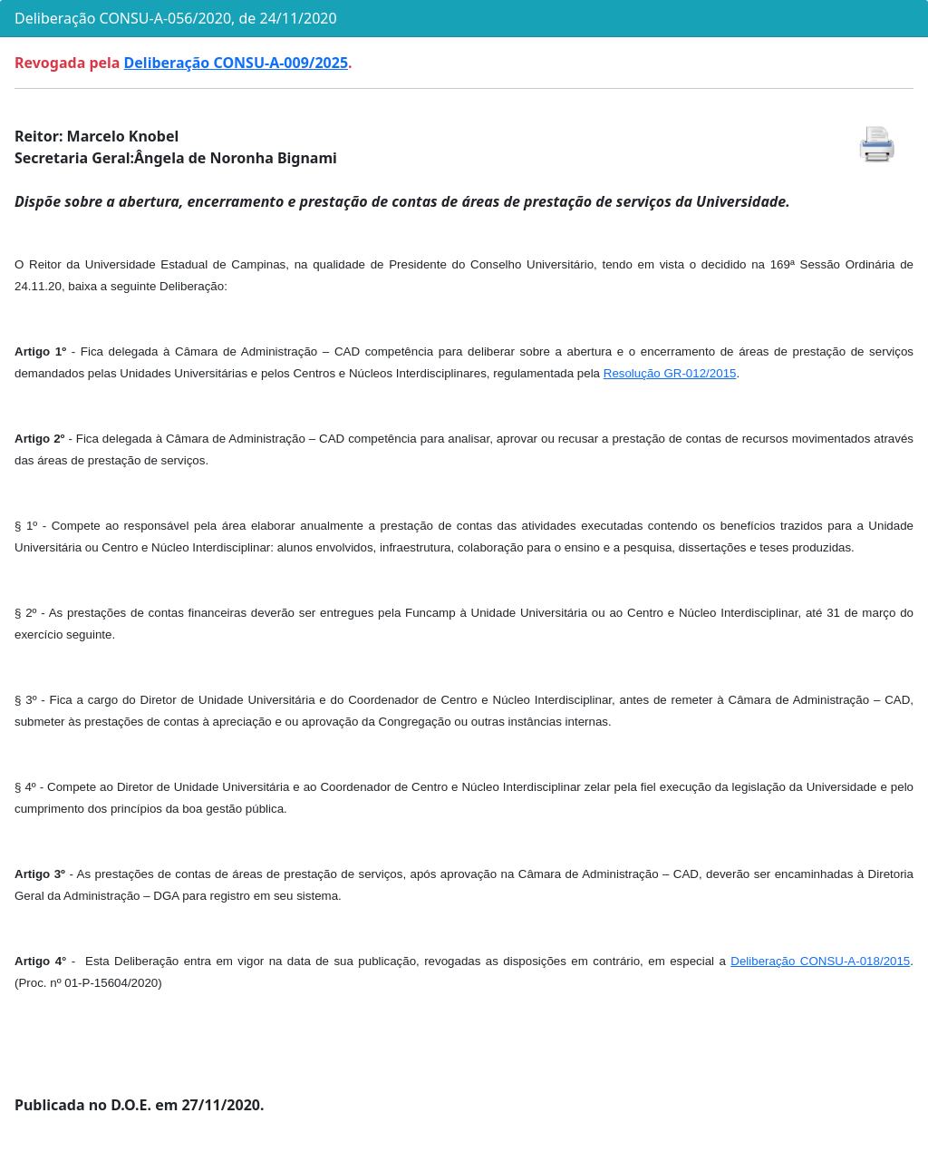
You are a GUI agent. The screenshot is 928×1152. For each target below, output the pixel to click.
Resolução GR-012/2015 (670, 373)
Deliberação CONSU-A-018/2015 (820, 961)
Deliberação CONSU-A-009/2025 (236, 63)
